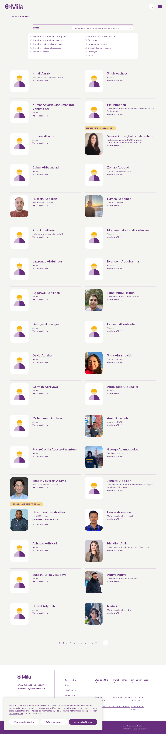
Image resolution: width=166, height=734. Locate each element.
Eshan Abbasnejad (45, 167)
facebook (69, 680)
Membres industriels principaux (48, 44)
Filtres (36, 28)
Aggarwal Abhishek (46, 293)
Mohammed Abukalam (48, 418)
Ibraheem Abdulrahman (124, 261)
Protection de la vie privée (138, 698)
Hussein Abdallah (44, 199)
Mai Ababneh (116, 105)
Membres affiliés (41, 52)
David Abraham (43, 355)
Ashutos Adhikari (44, 543)
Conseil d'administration (99, 48)
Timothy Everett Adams (49, 481)
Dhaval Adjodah (43, 606)
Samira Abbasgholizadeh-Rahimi (130, 136)
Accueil (13, 17)
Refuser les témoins (54, 722)
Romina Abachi (43, 136)
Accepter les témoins (83, 722)
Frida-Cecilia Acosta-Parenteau (54, 449)
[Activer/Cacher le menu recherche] (151, 6)
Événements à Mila (104, 706)
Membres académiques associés (48, 40)
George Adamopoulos (122, 449)
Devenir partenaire (139, 681)
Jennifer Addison (119, 481)
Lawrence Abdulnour (47, 261)
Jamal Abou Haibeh (121, 293)
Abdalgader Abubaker (122, 387)
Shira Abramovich (119, 355)
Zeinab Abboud (118, 167)
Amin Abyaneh (117, 418)
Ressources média (121, 697)
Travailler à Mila (120, 681)
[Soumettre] (129, 28)
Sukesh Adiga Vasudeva (49, 575)
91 (96, 643)
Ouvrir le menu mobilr (160, 6)
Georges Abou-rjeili (46, 324)
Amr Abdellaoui (43, 230)
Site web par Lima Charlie (132, 726)
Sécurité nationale (121, 706)
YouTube (69, 690)
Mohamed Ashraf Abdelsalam (128, 230)
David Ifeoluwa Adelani (48, 512)
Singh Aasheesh (118, 74)
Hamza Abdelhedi (119, 199)
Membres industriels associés (47, 48)
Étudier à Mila (101, 681)
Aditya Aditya (116, 575)
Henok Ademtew (119, 512)
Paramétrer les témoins (24, 722)
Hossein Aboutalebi (121, 324)
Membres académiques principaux (49, 36)
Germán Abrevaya (45, 387)
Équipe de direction (97, 44)
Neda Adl (113, 606)
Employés (92, 52)
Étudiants (92, 40)
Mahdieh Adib (117, 543)
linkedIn (69, 695)
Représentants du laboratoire (101, 36)
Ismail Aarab (41, 74)
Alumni (91, 55)
